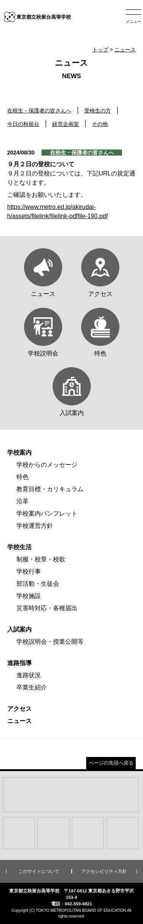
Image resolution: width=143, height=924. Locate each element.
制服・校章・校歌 (40, 559)
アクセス (19, 708)
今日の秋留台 (23, 124)
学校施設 (28, 596)
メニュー (133, 21)
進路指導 (19, 663)
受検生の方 (97, 111)
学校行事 (28, 571)
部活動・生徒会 (37, 583)
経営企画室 (65, 124)
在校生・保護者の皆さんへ (39, 111)
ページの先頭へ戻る (111, 763)
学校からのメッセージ (46, 464)
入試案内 (19, 629)
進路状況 (28, 675)
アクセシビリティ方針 (104, 871)
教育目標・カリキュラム (50, 489)
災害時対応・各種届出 (46, 608)
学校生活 (19, 547)
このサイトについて (38, 871)
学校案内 (19, 452)
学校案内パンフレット (46, 513)
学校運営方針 (34, 525)
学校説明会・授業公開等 (50, 641)
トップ (100, 50)
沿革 (22, 501)
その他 (100, 124)
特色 (22, 477)
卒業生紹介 (31, 687)
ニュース (125, 50)
